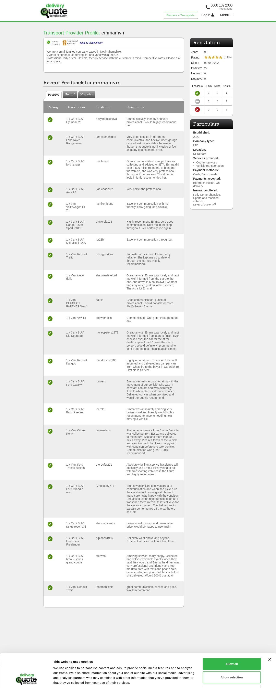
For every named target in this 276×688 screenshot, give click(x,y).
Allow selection (231, 648)
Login (207, 15)
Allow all (232, 634)
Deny (232, 661)
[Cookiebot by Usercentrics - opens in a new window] (26, 680)
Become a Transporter (180, 15)
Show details (213, 680)
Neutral (70, 94)
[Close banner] (269, 630)
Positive (53, 94)
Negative (86, 94)
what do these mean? (91, 42)
